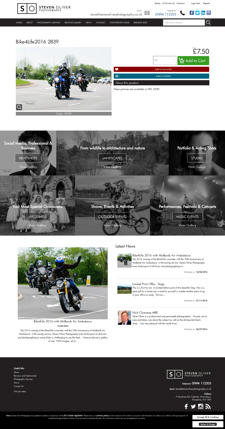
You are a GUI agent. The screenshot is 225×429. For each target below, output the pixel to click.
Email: (139, 10)
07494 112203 (165, 14)
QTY (156, 60)
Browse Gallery (73, 22)
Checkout (181, 3)
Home (19, 22)
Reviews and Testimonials (25, 375)
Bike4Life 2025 (140, 22)
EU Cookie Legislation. (73, 415)
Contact (100, 22)
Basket (157, 3)
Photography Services (48, 22)
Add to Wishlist (163, 76)
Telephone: (171, 10)
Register (206, 3)
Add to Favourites (163, 69)
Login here (195, 3)
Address (207, 393)
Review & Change (208, 424)
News (89, 22)
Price (194, 48)
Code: (59, 113)
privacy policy (103, 415)
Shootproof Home (119, 22)
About (29, 22)
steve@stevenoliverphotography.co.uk (116, 14)
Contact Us (19, 386)
